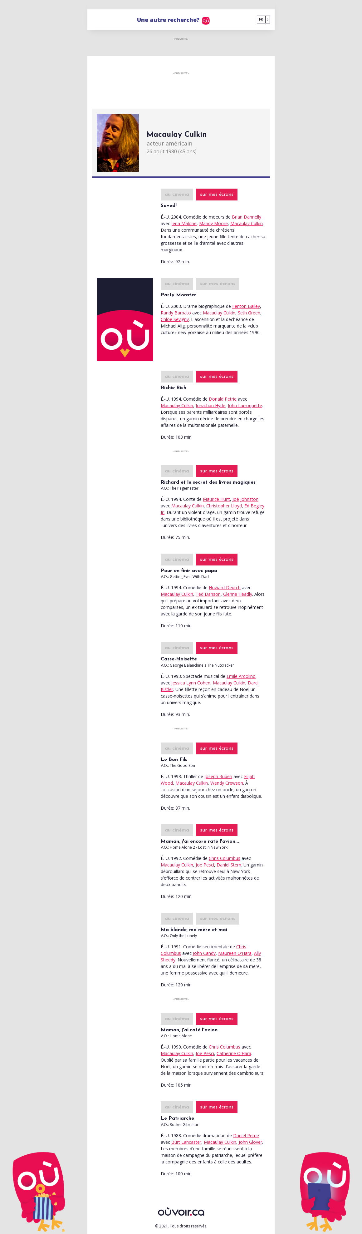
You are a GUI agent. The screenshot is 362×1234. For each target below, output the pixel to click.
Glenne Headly (237, 594)
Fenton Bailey (246, 306)
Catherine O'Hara (234, 1053)
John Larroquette (245, 405)
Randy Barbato (176, 313)
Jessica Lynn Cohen (190, 683)
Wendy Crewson (226, 783)
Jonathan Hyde (210, 405)
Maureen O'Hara (235, 953)
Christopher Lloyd (224, 506)
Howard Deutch (225, 587)
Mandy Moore (213, 223)
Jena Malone (184, 223)
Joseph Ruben (218, 776)
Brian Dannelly (246, 217)
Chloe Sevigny (175, 319)
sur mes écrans (216, 194)
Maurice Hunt (216, 499)
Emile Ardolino (241, 676)
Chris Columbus (224, 858)
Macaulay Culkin (246, 223)
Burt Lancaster (186, 1142)
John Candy (204, 953)
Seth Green (249, 313)
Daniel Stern (229, 865)
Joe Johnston (245, 499)
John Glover (250, 1142)
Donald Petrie (223, 399)
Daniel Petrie (246, 1135)
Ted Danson (208, 594)
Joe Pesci (205, 865)
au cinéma (177, 194)
